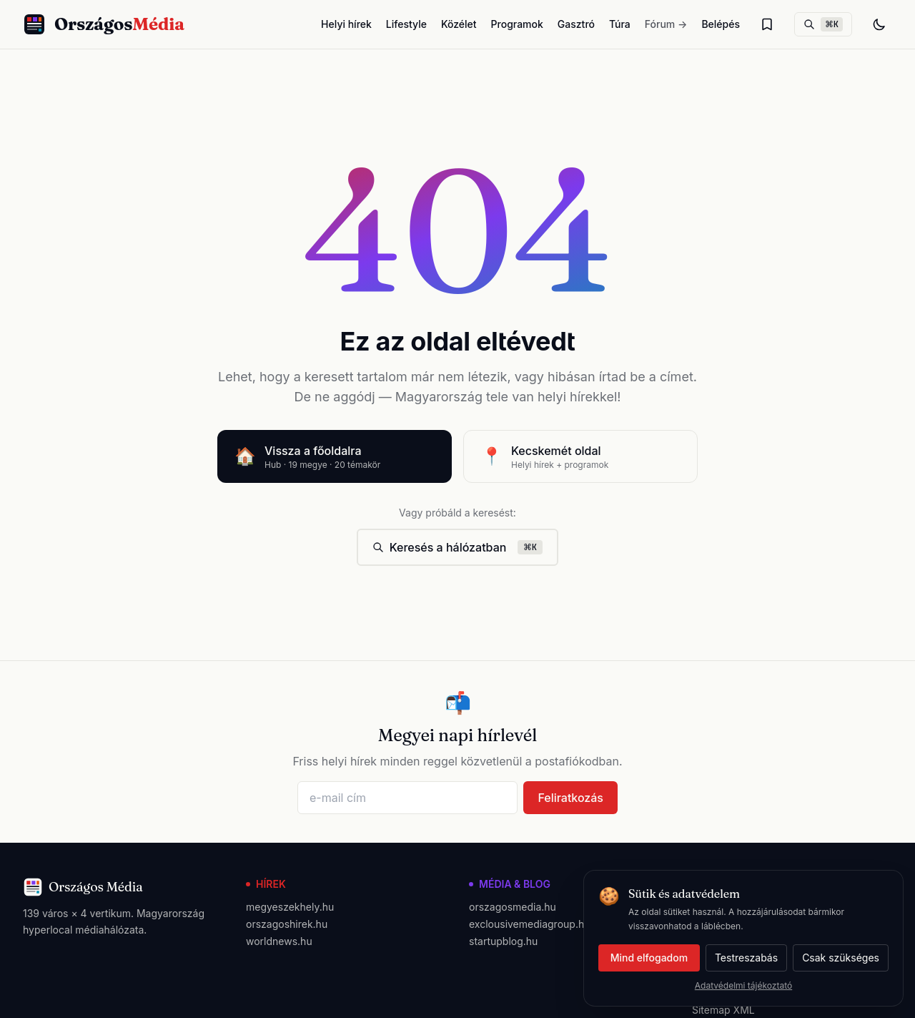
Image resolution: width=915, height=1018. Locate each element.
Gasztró (576, 24)
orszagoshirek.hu (286, 924)
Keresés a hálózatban (457, 547)
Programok (517, 24)
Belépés (720, 24)
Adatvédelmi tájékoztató (743, 985)
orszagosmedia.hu (512, 907)
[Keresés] (823, 24)
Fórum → (666, 24)
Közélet (459, 24)
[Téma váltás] (879, 24)
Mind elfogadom (649, 957)
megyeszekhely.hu (290, 907)
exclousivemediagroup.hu (529, 924)
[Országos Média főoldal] (103, 24)
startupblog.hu (503, 941)
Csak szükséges (840, 957)
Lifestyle (406, 24)
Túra (619, 24)
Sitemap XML (723, 1010)
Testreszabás (746, 957)
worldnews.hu (279, 941)
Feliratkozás (570, 798)
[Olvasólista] (767, 24)
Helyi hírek (346, 24)
